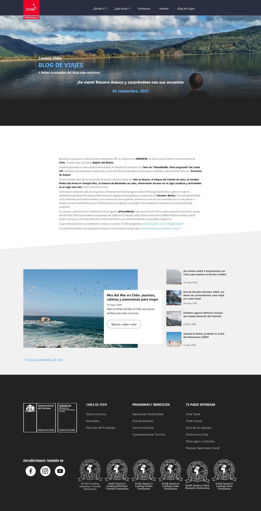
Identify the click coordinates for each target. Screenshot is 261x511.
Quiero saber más (124, 324)
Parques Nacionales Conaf (202, 448)
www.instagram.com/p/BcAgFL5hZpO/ (163, 223)
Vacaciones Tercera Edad (147, 414)
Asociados (93, 421)
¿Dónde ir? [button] (102, 8)
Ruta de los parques (199, 427)
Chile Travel (193, 414)
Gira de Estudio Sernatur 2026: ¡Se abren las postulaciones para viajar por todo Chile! (203, 295)
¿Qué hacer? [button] (124, 8)
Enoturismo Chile (197, 434)
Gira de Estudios (142, 421)
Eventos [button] (166, 8)
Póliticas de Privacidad (100, 427)
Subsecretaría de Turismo (148, 434)
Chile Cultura (194, 421)
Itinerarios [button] (147, 8)
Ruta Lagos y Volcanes (200, 441)
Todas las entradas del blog (43, 359)
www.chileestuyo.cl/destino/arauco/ (161, 228)
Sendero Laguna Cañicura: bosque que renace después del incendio (203, 314)
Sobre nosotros (96, 414)
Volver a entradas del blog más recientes (69, 72)
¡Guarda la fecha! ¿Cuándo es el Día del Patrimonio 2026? (203, 335)
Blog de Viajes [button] (189, 8)
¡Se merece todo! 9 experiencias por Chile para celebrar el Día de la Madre (204, 272)
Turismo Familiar (143, 427)
